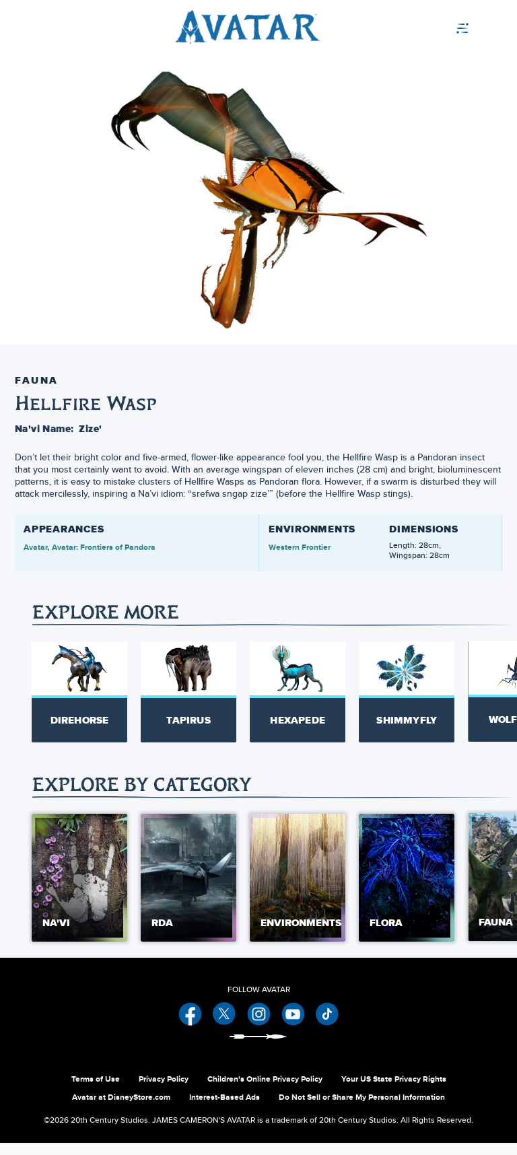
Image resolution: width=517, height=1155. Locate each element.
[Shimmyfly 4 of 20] (406, 691)
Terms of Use (95, 1091)
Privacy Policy (163, 1091)
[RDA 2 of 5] (188, 889)
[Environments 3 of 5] (297, 889)
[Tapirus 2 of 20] (188, 691)
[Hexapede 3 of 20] (297, 691)
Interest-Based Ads (224, 1109)
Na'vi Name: (44, 429)
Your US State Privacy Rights (393, 1091)
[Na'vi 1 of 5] (79, 889)
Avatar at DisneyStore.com (121, 1109)
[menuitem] (475, 27)
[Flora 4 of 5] (406, 889)
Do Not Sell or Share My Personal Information (362, 1109)
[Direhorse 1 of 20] (79, 691)
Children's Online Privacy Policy (264, 1091)
